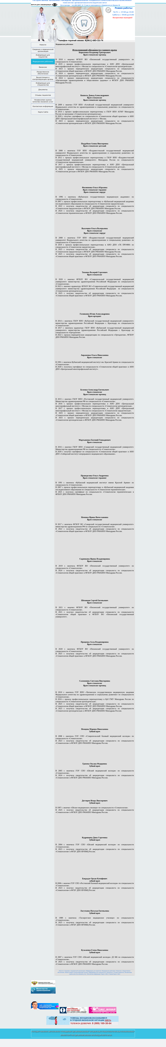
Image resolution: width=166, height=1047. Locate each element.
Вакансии (118, 971)
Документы (110, 972)
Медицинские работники (108, 971)
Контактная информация (93, 974)
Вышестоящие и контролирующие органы (76, 972)
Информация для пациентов (93, 971)
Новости (61, 971)
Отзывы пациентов (119, 972)
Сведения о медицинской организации (74, 971)
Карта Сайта (104, 974)
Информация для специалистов (97, 972)
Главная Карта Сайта (114, 974)
